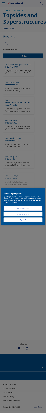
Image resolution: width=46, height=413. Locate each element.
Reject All (23, 220)
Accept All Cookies (23, 214)
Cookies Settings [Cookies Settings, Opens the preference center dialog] (23, 208)
